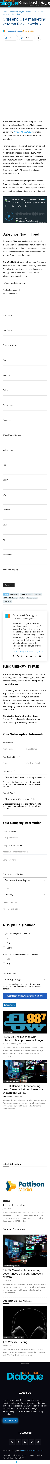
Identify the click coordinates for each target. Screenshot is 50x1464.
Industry (6, 375)
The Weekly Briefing (15, 1342)
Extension (7, 420)
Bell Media (14, 594)
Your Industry (9, 771)
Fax (4, 465)
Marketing (13, 598)
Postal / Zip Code (10, 902)
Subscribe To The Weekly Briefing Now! (25, 996)
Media (22, 598)
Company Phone (9, 860)
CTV (5, 598)
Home (5, 12)
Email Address (10, 293)
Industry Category (10, 569)
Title (4, 360)
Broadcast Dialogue (14, 31)
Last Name (7, 330)
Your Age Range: (9, 973)
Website (6, 390)
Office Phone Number (12, 435)
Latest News (7, 1032)
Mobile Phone (9, 450)
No (8, 943)
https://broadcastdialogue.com (24, 619)
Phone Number (9, 405)
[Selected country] (5, 866)
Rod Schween (8, 1096)
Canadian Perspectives (11, 1081)
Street (5, 480)
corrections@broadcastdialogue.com (29, 651)
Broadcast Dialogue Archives (20, 12)
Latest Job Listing (12, 1164)
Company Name (10, 345)
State (5, 525)
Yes (8, 938)
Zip (4, 540)
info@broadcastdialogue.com (31, 1450)
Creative (38, 594)
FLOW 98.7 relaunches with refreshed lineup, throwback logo (23, 1038)
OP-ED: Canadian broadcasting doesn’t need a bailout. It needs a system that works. (23, 1089)
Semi (9, 947)
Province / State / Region (13, 874)
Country (6, 510)
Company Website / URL (13, 845)
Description (8, 555)
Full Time (6, 1201)
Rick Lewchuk (32, 598)
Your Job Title (9, 793)
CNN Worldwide (26, 594)
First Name (7, 315)
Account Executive (14, 1205)
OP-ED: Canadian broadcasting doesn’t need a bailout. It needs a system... (23, 1274)
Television (7, 602)
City (4, 495)
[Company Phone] (25, 866)
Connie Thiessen (9, 1044)
